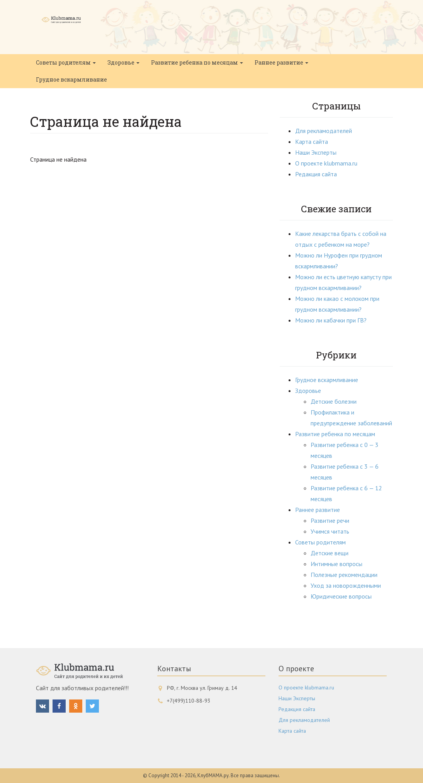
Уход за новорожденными (346, 585)
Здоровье (123, 62)
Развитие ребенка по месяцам (197, 62)
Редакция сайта (316, 174)
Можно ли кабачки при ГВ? (331, 320)
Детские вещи (329, 553)
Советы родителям (66, 62)
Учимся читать (330, 531)
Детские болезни (334, 401)
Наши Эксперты (315, 152)
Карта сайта (311, 141)
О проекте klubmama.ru (326, 163)
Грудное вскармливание (71, 79)
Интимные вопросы (336, 564)
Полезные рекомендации (344, 574)
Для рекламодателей (323, 131)
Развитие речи (330, 520)
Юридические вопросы (341, 596)
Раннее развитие (281, 62)
